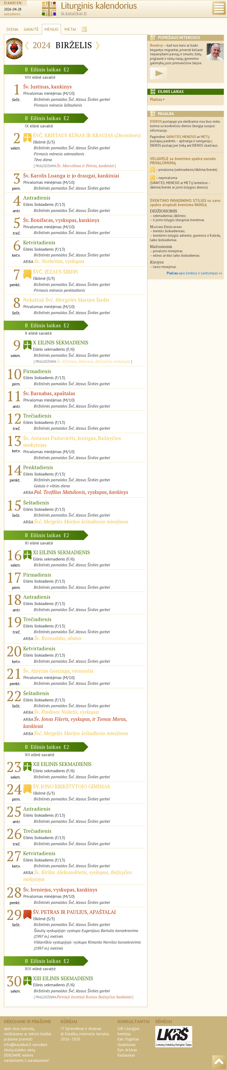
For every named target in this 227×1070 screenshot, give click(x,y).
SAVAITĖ (31, 29)
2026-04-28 (12, 9)
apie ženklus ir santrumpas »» (194, 273)
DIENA (12, 29)
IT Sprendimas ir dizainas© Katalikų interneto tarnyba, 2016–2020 (85, 1034)
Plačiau (156, 99)
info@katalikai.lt (17, 1044)
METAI (70, 29)
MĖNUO (51, 29)
